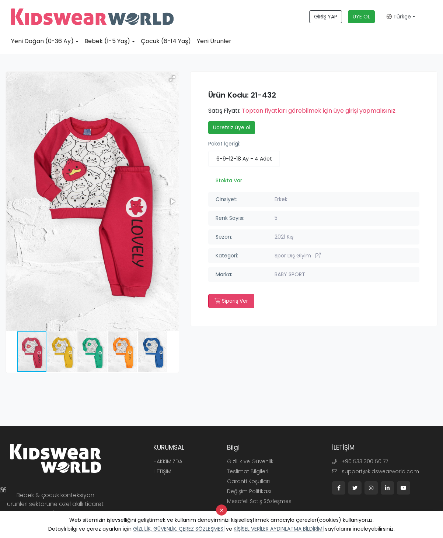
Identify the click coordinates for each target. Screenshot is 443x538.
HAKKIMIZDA (167, 461)
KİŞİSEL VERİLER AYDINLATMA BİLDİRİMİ (279, 528)
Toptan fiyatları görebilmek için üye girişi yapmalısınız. (319, 110)
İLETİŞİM (162, 471)
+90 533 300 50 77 (360, 461)
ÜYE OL (361, 16)
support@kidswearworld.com (375, 471)
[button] (172, 78)
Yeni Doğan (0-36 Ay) (42, 41)
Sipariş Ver (231, 301)
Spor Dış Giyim (298, 255)
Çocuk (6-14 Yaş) (166, 41)
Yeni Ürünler (214, 41)
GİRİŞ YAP (325, 16)
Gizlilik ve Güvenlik (250, 461)
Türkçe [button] (399, 16)
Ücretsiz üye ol (231, 127)
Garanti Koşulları (248, 481)
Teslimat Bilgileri (247, 471)
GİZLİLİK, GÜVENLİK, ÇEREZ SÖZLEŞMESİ (178, 528)
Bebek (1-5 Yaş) (107, 41)
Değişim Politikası (249, 491)
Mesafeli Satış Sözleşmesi (260, 501)
